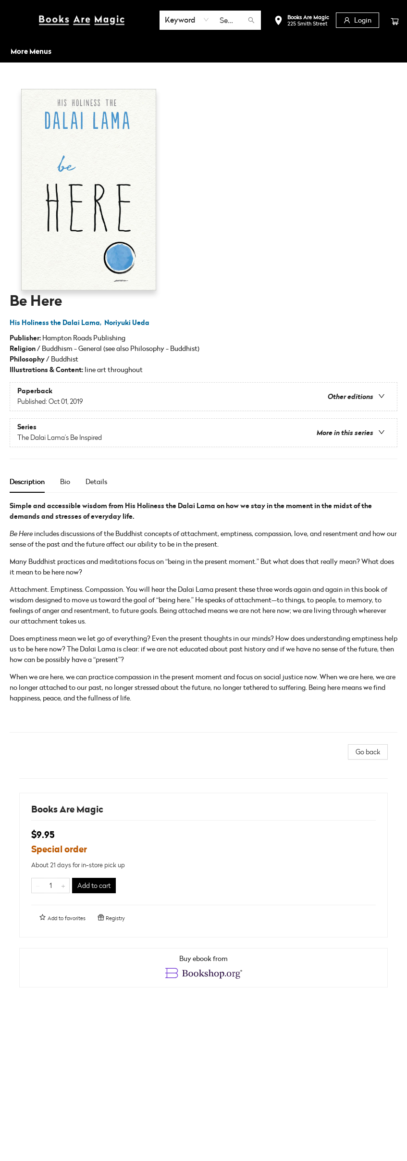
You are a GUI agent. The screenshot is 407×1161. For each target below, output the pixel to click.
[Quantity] (50, 885)
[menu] (203, 51)
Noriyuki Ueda (128, 322)
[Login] (357, 20)
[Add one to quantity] (63, 885)
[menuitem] (20, 51)
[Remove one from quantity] (38, 885)
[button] (301, 21)
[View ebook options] (203, 967)
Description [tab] (27, 481)
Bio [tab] (65, 481)
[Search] (251, 20)
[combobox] (187, 20)
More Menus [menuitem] (355, 51)
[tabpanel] (203, 616)
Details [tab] (96, 481)
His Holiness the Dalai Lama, (57, 322)
